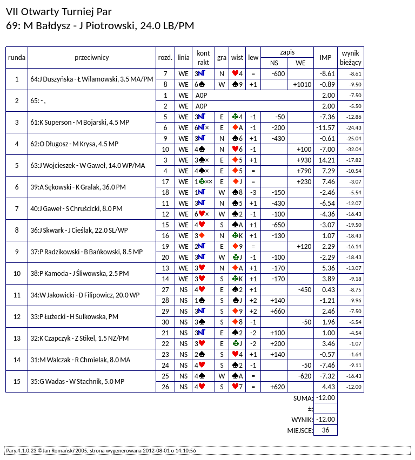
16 (165, 235)
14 (165, 278)
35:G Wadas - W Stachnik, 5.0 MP (77, 381)
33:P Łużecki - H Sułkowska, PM (74, 316)
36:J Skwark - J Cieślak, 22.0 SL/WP (79, 230)
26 (165, 386)
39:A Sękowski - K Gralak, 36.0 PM (78, 187)
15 (165, 224)
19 (165, 246)
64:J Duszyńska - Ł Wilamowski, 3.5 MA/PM (91, 79)
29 (165, 311)
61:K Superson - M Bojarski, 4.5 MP (79, 122)
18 (165, 192)
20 (165, 257)
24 (165, 365)
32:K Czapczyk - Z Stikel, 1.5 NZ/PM (79, 338)
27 (165, 289)
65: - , (38, 100)
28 (165, 300)
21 (165, 332)
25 (165, 376)
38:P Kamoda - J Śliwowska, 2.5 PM (79, 273)
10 (165, 149)
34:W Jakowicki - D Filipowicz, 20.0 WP (84, 295)
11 (165, 203)
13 (165, 268)
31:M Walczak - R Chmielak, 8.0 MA (80, 359)
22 (165, 343)
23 (165, 354)
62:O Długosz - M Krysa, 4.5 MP (74, 143)
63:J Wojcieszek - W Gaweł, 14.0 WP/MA (87, 165)
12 (165, 214)
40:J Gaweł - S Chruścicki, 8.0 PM (76, 208)
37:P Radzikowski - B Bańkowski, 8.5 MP (86, 251)
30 (165, 322)
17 (165, 181)
